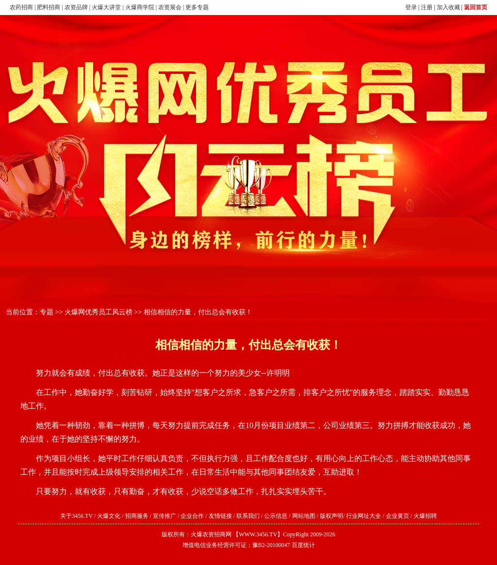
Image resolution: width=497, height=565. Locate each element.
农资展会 (170, 7)
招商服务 (137, 516)
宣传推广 (164, 516)
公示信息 (275, 516)
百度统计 (303, 545)
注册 (426, 7)
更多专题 (197, 7)
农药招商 (21, 7)
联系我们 (248, 516)
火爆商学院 (139, 7)
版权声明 (331, 516)
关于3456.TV (76, 516)
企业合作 (192, 516)
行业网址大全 (363, 516)
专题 (46, 312)
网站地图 (303, 516)
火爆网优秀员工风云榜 (99, 312)
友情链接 (220, 516)
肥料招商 (48, 7)
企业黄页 (397, 516)
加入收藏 (448, 7)
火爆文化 (108, 516)
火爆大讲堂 (106, 7)
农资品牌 (76, 7)
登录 (411, 7)
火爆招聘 (425, 516)
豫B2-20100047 (271, 545)
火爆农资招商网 (211, 534)
